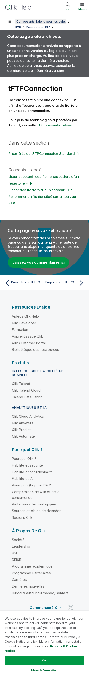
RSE (15, 553)
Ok (44, 660)
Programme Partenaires (31, 573)
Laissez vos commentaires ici (38, 262)
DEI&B (16, 560)
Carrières (19, 580)
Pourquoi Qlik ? (24, 459)
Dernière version (50, 70)
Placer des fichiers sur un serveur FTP (40, 190)
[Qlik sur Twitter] (70, 607)
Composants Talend (55, 125)
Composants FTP (38, 27)
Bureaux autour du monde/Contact (40, 593)
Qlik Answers (22, 423)
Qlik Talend (21, 384)
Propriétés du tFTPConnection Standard (41, 153)
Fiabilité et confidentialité (32, 472)
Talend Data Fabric (27, 397)
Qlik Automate (23, 436)
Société (18, 540)
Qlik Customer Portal (29, 343)
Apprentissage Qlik (27, 336)
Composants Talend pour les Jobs (41, 21)
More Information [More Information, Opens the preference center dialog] (44, 670)
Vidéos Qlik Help (25, 316)
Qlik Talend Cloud (26, 390)
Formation (20, 330)
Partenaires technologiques (34, 504)
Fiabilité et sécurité (27, 465)
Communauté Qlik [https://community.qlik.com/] (46, 607)
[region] (44, 643)
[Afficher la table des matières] (9, 21)
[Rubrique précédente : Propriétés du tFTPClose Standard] (24, 283)
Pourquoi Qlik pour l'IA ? (31, 485)
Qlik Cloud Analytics (28, 416)
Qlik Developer (24, 323)
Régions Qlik (22, 517)
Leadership (21, 546)
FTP (18, 27)
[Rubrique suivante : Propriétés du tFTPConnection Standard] (65, 283)
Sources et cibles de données (36, 511)
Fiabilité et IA (22, 479)
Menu (82, 9)
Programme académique (32, 566)
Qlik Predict (21, 430)
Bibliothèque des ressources (35, 349)
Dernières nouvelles (28, 586)
